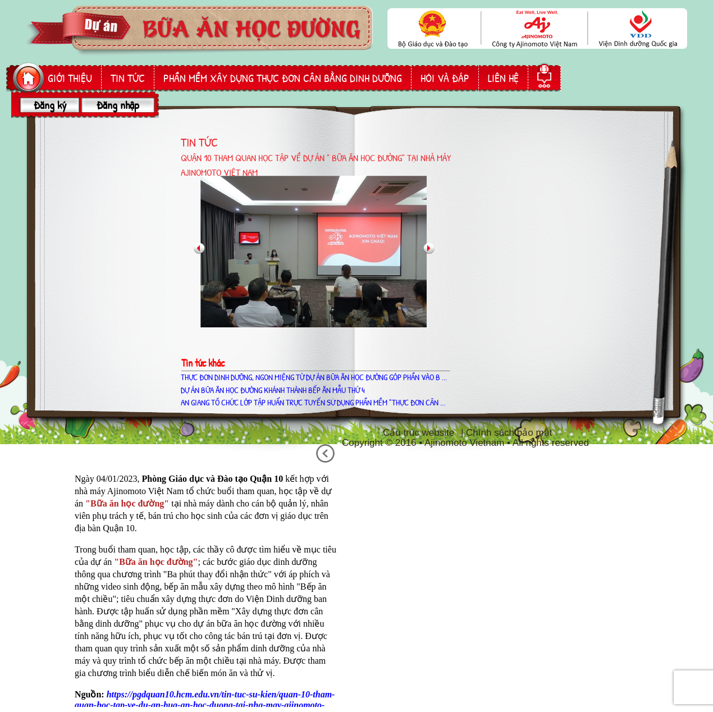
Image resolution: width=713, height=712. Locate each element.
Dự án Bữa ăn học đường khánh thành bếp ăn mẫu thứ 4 (273, 390)
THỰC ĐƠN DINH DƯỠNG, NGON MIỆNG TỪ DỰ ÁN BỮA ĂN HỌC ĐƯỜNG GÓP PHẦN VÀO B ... (314, 377)
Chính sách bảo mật (509, 432)
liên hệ (503, 78)
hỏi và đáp (445, 78)
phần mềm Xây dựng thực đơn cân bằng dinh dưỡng (282, 78)
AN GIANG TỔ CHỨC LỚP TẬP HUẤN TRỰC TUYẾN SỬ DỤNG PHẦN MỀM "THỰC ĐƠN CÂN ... (313, 402)
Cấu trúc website (418, 432)
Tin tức (128, 78)
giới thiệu (70, 78)
